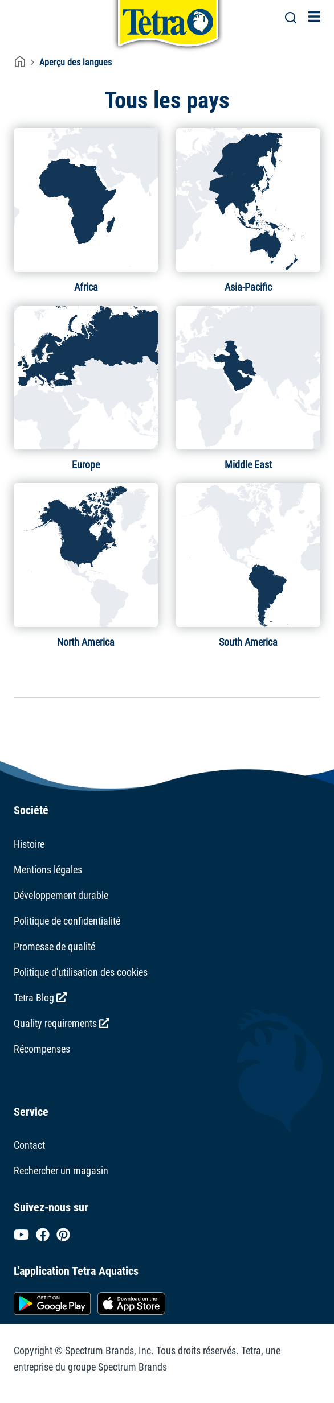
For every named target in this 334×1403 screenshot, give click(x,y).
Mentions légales (48, 870)
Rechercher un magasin (61, 1171)
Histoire (29, 844)
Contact (29, 1145)
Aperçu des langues (75, 62)
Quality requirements (61, 1023)
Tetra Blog (40, 998)
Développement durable (61, 895)
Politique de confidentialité (67, 921)
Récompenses (42, 1049)
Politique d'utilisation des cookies (81, 972)
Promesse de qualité (54, 946)
